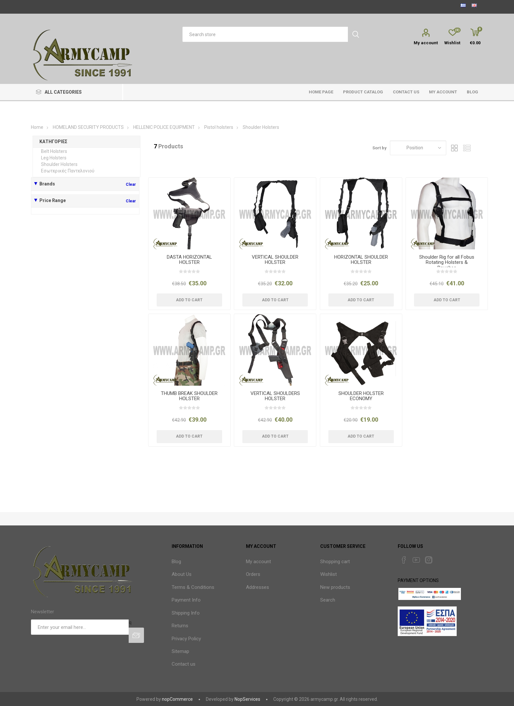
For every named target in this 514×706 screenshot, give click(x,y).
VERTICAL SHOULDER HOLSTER (275, 259)
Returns (180, 626)
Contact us (183, 664)
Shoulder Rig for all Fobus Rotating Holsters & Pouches (446, 262)
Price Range (52, 200)
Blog (176, 561)
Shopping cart (335, 561)
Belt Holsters (54, 151)
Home (37, 127)
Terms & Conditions (193, 587)
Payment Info (186, 600)
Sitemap (180, 651)
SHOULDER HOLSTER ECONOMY (361, 396)
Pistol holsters (218, 127)
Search (327, 600)
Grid (454, 148)
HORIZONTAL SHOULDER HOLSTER (361, 259)
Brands (47, 183)
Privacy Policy (186, 639)
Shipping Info (186, 613)
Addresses (257, 587)
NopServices (247, 699)
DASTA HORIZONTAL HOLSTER (189, 259)
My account (426, 42)
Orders (253, 574)
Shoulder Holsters (59, 164)
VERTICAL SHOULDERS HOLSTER (275, 396)
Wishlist (328, 574)
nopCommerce (177, 699)
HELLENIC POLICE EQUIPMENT (164, 127)
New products (335, 587)
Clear (131, 184)
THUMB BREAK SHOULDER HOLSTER (189, 396)
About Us (182, 574)
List (467, 148)
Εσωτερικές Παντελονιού (67, 170)
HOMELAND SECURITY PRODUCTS (88, 127)
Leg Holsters (53, 157)
